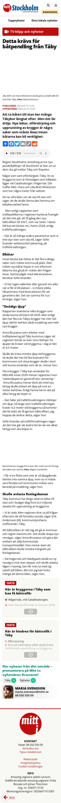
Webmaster (30, 759)
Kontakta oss (31, 748)
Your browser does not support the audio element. (26, 153)
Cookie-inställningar (30, 766)
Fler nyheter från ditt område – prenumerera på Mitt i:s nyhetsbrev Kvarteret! (27, 670)
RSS (10, 798)
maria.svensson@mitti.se (32, 691)
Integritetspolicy (31, 763)
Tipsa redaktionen (31, 752)
